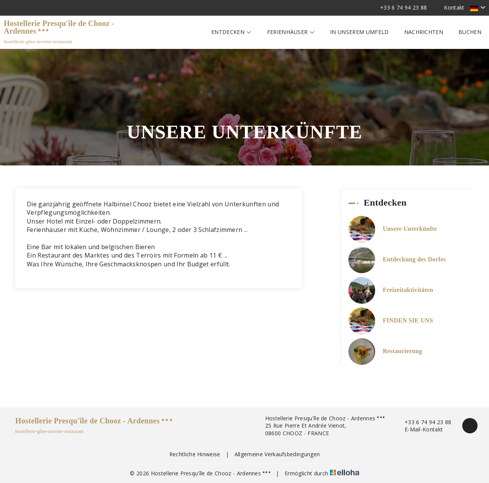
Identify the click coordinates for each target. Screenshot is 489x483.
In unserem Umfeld (359, 32)
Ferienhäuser (291, 32)
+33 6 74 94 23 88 (423, 422)
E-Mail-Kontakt (419, 429)
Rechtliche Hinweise (194, 454)
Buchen (469, 32)
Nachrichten (424, 32)
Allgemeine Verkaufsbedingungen (277, 454)
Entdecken (231, 32)
